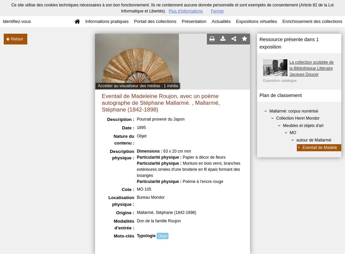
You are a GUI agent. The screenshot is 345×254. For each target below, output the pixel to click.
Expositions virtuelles (256, 21)
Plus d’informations (186, 11)
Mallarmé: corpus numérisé (294, 111)
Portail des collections (155, 21)
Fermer (217, 11)
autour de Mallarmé (313, 140)
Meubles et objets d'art (303, 125)
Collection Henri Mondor (298, 118)
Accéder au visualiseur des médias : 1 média (138, 86)
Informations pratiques (107, 21)
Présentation (194, 21)
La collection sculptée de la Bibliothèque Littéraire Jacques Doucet (311, 68)
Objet (162, 236)
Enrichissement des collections (312, 21)
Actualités (221, 21)
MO (293, 132)
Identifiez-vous (17, 21)
